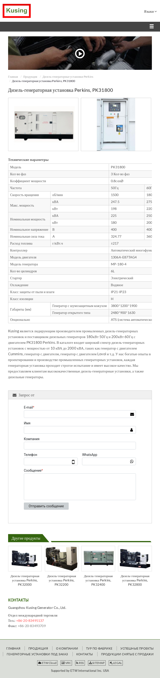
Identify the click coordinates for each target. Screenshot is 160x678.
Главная (13, 76)
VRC (66, 663)
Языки (150, 11)
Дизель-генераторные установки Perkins (67, 76)
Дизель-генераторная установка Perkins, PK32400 (98, 580)
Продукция (30, 76)
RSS (80, 663)
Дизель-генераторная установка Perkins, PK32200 (61, 580)
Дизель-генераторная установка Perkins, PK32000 (24, 580)
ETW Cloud (47, 663)
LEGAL (116, 663)
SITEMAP (97, 663)
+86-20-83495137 (30, 620)
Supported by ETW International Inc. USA (80, 671)
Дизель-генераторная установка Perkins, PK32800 (135, 580)
